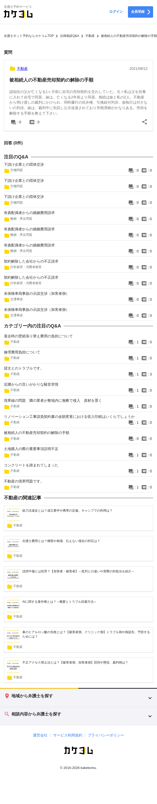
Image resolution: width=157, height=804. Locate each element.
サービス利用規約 (67, 735)
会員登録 (140, 12)
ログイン (116, 12)
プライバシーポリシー (106, 735)
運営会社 (40, 735)
